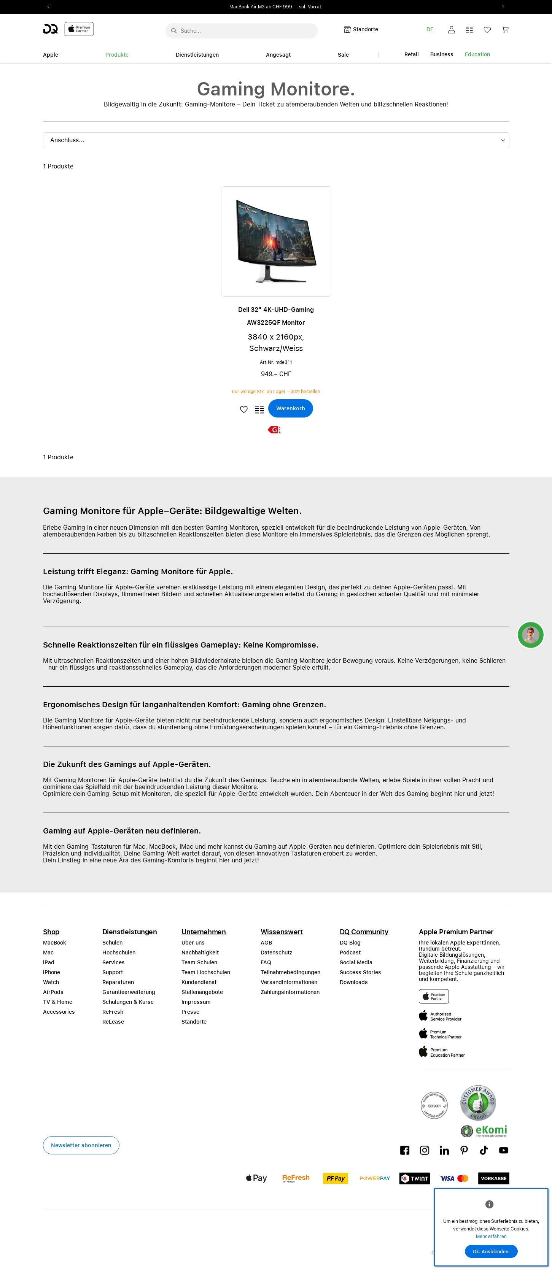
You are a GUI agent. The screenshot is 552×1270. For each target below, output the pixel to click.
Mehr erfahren (491, 1236)
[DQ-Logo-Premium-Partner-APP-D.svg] (68, 28)
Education (477, 54)
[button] (451, 29)
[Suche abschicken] (174, 30)
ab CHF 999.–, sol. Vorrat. (294, 7)
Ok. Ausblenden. (491, 1251)
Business (441, 54)
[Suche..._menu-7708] (241, 30)
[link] (505, 31)
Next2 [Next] (501, 7)
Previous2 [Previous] (51, 7)
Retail (411, 54)
